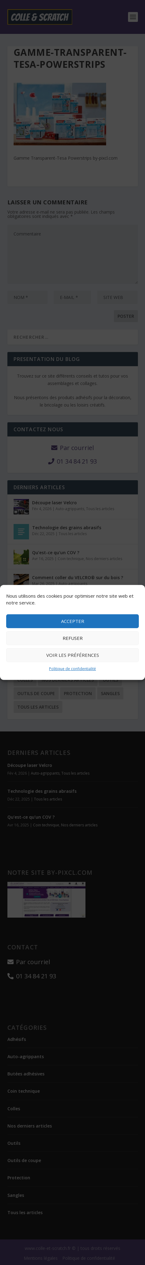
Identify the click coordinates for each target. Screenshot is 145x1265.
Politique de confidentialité (72, 668)
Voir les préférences (72, 655)
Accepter (72, 621)
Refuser (73, 638)
